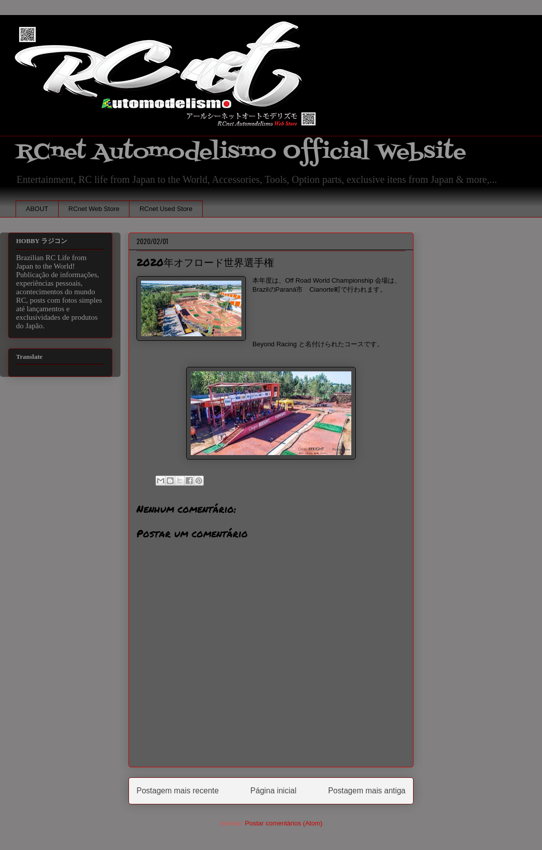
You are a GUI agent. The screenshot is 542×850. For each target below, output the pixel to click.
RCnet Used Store (166, 208)
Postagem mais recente (178, 790)
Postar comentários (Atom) (284, 823)
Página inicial (273, 790)
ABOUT (37, 208)
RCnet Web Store (93, 208)
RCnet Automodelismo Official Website (241, 152)
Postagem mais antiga (366, 790)
